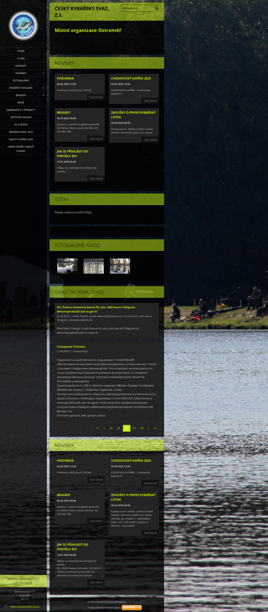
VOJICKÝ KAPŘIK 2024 (21, 139)
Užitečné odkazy (21, 117)
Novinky (21, 73)
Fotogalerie (21, 80)
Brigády (21, 95)
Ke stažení (21, 124)
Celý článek (96, 97)
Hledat (157, 8)
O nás (21, 58)
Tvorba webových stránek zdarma (104, 607)
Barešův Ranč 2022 (21, 132)
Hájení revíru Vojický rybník (21, 149)
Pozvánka (65, 78)
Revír (21, 102)
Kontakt (20, 65)
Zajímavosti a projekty (20, 109)
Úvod (21, 51)
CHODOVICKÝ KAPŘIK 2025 (131, 78)
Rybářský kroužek (21, 87)
